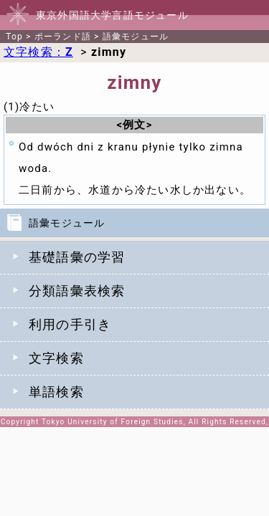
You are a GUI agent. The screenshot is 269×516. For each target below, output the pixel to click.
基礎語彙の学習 (77, 256)
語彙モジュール (136, 37)
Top (14, 37)
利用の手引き (70, 324)
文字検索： (38, 52)
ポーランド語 (62, 37)
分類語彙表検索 (77, 290)
